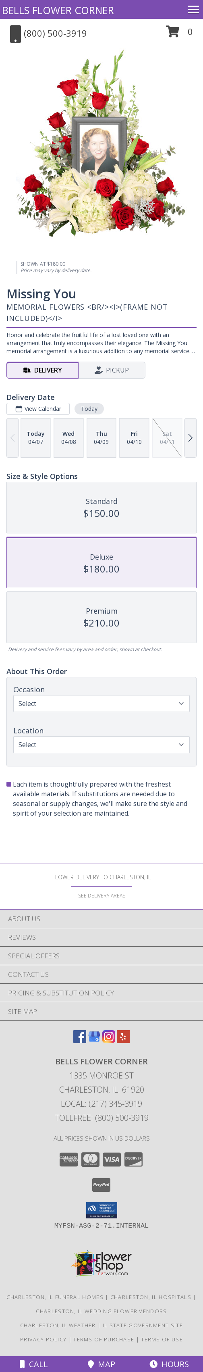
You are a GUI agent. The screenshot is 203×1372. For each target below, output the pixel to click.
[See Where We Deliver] (101, 895)
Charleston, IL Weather (58, 1325)
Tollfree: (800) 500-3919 (102, 1117)
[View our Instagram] (108, 1040)
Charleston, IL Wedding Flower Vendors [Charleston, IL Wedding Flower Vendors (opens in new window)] (101, 1311)
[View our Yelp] (123, 1040)
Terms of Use (162, 1339)
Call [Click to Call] (34, 1364)
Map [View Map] (101, 1364)
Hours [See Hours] (169, 1364)
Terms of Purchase (103, 1339)
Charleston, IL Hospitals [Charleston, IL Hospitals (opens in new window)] (150, 1297)
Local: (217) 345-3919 (101, 1103)
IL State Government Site (143, 1325)
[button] (179, 34)
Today (89, 408)
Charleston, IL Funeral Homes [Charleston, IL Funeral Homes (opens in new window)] (54, 1297)
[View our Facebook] (79, 1040)
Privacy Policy (43, 1339)
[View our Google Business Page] (94, 1040)
